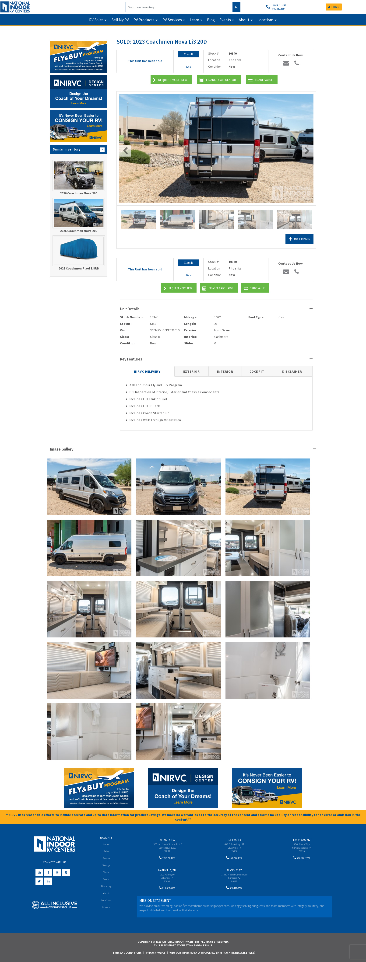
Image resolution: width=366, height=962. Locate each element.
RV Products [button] (144, 19)
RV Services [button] (172, 19)
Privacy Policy (155, 952)
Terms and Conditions (126, 952)
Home (106, 844)
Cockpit (257, 371)
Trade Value (260, 80)
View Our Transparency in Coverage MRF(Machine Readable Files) (212, 952)
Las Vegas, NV (301, 840)
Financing (106, 887)
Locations (106, 901)
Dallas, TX (234, 840)
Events (106, 880)
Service (106, 859)
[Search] (179, 7)
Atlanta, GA (167, 840)
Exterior (191, 371)
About (106, 894)
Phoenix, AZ (234, 871)
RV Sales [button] (96, 19)
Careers (106, 909)
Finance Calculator (218, 80)
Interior (225, 371)
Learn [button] (194, 19)
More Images (293, 239)
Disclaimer (292, 371)
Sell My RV (120, 19)
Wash (106, 873)
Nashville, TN (167, 871)
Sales (106, 851)
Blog (211, 19)
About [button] (244, 19)
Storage (106, 866)
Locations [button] (265, 19)
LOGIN (333, 7)
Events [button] (225, 19)
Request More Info (170, 80)
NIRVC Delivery (147, 371)
